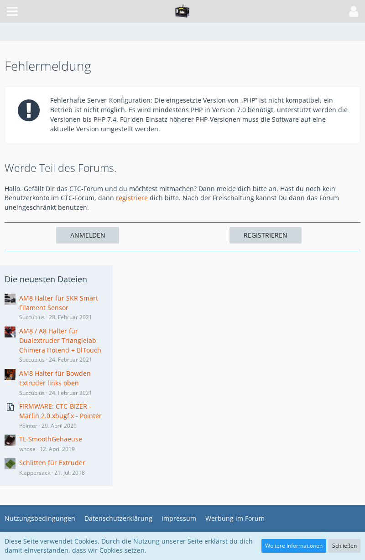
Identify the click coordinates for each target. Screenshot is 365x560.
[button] (12, 11)
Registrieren (265, 235)
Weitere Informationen (294, 546)
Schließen (344, 546)
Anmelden (87, 235)
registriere (132, 197)
